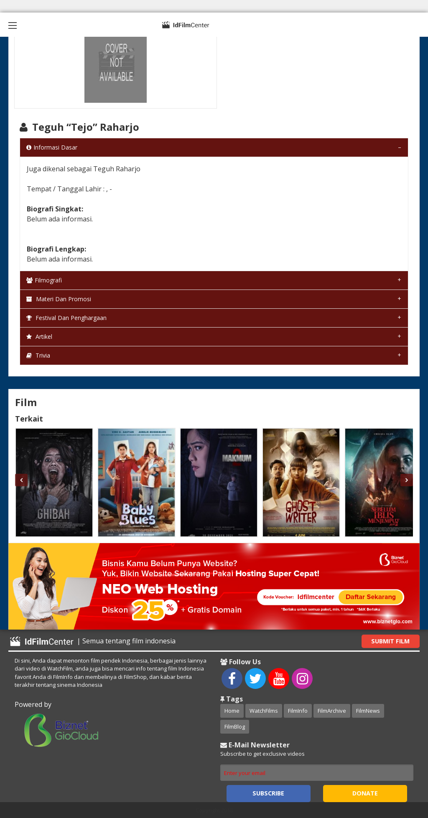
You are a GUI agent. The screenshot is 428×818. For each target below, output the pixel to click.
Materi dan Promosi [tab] (58, 299)
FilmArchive (332, 710)
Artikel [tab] (39, 336)
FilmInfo (298, 710)
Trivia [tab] (38, 355)
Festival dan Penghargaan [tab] (66, 318)
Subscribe (268, 793)
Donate (365, 793)
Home (231, 710)
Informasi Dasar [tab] (51, 147)
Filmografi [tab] (44, 280)
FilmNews (368, 710)
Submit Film (390, 641)
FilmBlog (234, 726)
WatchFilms (264, 710)
